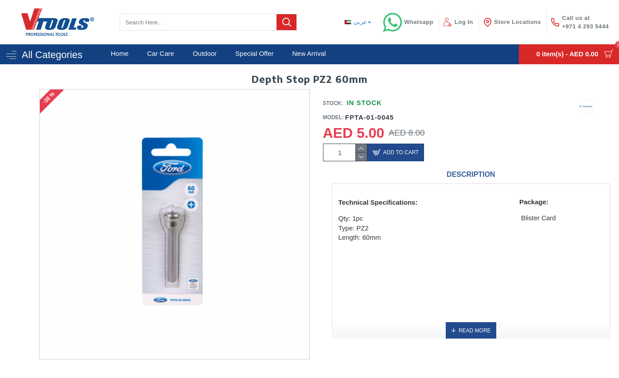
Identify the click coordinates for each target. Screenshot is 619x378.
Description (471, 174)
